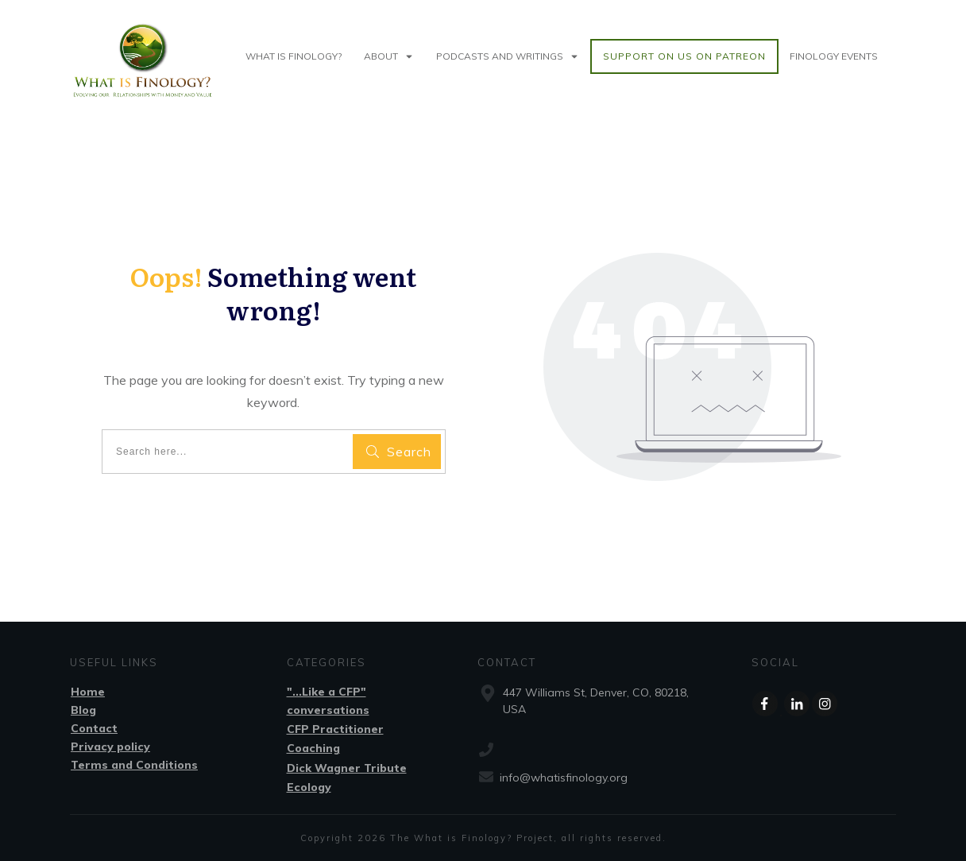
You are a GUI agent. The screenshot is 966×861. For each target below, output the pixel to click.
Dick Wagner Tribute (347, 768)
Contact (94, 728)
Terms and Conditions (134, 765)
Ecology (309, 787)
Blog (83, 710)
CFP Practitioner (335, 729)
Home (88, 692)
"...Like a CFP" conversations (328, 700)
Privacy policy (110, 746)
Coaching (313, 748)
